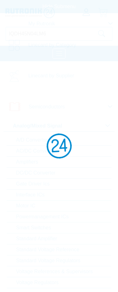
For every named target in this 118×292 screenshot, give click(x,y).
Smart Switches (33, 227)
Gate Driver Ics (33, 183)
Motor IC (25, 205)
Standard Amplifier (36, 238)
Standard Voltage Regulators (48, 260)
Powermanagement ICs (42, 216)
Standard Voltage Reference (47, 249)
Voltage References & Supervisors (54, 271)
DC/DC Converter (35, 172)
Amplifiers (27, 161)
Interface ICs (30, 194)
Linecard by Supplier (51, 75)
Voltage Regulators (37, 282)
